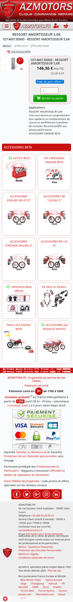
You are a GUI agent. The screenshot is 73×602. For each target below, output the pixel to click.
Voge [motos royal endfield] (23, 583)
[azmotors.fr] (32, 26)
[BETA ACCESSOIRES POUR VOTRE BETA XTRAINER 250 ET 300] (18, 262)
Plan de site (54, 570)
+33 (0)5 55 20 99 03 (42, 515)
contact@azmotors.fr (30, 530)
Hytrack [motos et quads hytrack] (52, 583)
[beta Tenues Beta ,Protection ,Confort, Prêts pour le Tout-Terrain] (18, 304)
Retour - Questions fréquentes (35, 547)
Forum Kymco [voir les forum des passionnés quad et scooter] (46, 590)
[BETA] (54, 345)
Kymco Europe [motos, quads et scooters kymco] (54, 580)
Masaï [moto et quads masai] (61, 594)
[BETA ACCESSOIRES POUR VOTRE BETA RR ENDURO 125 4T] (54, 262)
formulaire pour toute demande (44, 534)
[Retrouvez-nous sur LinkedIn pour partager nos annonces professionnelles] (56, 494)
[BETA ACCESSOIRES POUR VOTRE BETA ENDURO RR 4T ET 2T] (18, 216)
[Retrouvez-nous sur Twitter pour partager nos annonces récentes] (26, 494)
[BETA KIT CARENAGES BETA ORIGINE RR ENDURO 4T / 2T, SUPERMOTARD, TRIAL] (54, 175)
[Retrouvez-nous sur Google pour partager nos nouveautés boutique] (36, 494)
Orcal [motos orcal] (46, 587)
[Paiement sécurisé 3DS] (36, 430)
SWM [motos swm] (35, 587)
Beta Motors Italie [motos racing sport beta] (30, 580)
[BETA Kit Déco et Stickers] (54, 298)
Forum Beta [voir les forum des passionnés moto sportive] (27, 590)
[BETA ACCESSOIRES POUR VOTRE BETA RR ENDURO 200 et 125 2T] (54, 216)
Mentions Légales (28, 554)
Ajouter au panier (50, 98)
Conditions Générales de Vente (36, 557)
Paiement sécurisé (37, 385)
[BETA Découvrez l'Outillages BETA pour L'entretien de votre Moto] (18, 171)
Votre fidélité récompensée (21, 481)
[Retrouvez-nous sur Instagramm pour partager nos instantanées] (46, 494)
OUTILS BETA (19, 158)
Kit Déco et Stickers (54, 287)
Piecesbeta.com (45, 594)
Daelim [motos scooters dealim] (57, 587)
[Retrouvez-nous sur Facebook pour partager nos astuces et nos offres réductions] (16, 494)
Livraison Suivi (18, 405)
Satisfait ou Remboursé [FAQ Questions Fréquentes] (31, 452)
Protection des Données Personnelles (39, 550)
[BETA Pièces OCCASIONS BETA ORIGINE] (18, 342)
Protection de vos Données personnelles (30, 456)
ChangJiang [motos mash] (37, 583)
